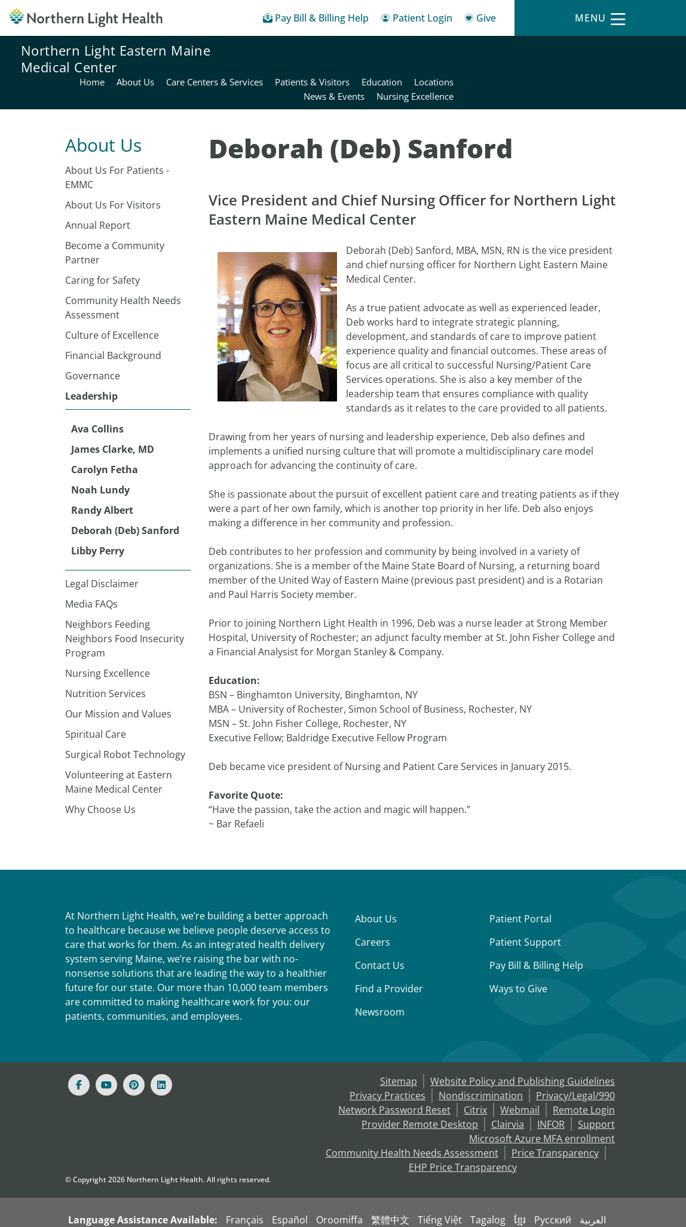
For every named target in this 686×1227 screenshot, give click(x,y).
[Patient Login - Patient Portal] (416, 20)
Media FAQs (91, 575)
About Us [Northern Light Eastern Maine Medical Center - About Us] (346, 51)
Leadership (91, 367)
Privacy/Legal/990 (575, 1066)
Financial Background (113, 326)
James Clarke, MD (112, 420)
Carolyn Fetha (104, 440)
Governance (92, 347)
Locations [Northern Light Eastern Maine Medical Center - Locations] (644, 51)
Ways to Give (518, 960)
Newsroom (380, 983)
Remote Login (584, 1081)
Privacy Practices (387, 1066)
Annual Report (97, 196)
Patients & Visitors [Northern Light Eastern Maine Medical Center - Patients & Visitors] (523, 51)
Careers (372, 913)
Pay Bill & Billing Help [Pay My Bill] (536, 936)
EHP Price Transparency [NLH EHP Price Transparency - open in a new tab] (463, 1138)
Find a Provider (389, 960)
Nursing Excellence (107, 644)
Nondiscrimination (481, 1066)
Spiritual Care (95, 705)
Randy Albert (102, 481)
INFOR (551, 1095)
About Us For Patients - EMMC (117, 148)
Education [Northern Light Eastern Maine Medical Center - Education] (592, 51)
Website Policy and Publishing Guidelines (522, 1052)
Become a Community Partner (114, 224)
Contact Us (380, 936)
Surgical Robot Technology (125, 725)
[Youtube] (106, 1056)
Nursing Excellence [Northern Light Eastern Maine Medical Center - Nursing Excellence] (625, 66)
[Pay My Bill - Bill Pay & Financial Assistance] (316, 20)
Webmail (520, 1081)
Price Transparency (555, 1124)
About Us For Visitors (113, 176)
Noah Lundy (100, 461)
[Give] (480, 20)
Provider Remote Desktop (420, 1095)
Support (596, 1095)
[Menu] (600, 18)
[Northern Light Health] (86, 17)
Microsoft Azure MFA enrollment (542, 1109)
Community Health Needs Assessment (123, 279)
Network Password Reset (394, 1081)
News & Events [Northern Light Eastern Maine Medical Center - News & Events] (544, 66)
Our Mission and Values (118, 685)
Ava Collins (97, 400)
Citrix (475, 1081)
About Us (376, 890)
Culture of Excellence (112, 306)
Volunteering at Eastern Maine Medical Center (118, 753)
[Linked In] (161, 1056)
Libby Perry (97, 522)
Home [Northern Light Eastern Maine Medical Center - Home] (303, 51)
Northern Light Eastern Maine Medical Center (115, 58)
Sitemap (398, 1052)
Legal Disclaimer (102, 555)
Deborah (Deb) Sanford (125, 501)
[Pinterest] (134, 1056)
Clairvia (507, 1095)
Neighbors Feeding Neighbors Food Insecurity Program (124, 610)
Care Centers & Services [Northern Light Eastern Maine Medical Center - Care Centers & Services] (425, 51)
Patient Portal (520, 890)
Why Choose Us (100, 780)
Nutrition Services (105, 664)
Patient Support (525, 913)
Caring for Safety (102, 251)
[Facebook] (79, 1056)
